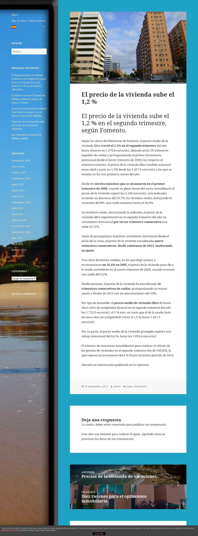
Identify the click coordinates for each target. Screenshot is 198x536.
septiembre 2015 (21, 232)
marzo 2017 (18, 190)
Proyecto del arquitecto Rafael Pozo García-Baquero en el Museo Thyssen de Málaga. (29, 112)
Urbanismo (140, 386)
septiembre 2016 (21, 202)
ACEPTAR (99, 534)
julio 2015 (17, 238)
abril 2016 (17, 214)
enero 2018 (18, 166)
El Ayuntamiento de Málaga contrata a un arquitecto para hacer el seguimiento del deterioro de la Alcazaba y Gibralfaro (29, 82)
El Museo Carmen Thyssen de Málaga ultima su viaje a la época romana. (28, 99)
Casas (129, 386)
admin (117, 386)
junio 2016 (17, 208)
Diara (15, 14)
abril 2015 (17, 244)
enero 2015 (18, 255)
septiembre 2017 (21, 178)
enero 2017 (18, 196)
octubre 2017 (19, 172)
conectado (119, 424)
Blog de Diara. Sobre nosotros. (29, 20)
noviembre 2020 (21, 160)
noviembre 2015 (21, 226)
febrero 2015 (19, 249)
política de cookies (10, 530)
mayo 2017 (18, 184)
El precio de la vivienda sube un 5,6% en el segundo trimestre (28, 125)
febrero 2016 (19, 220)
